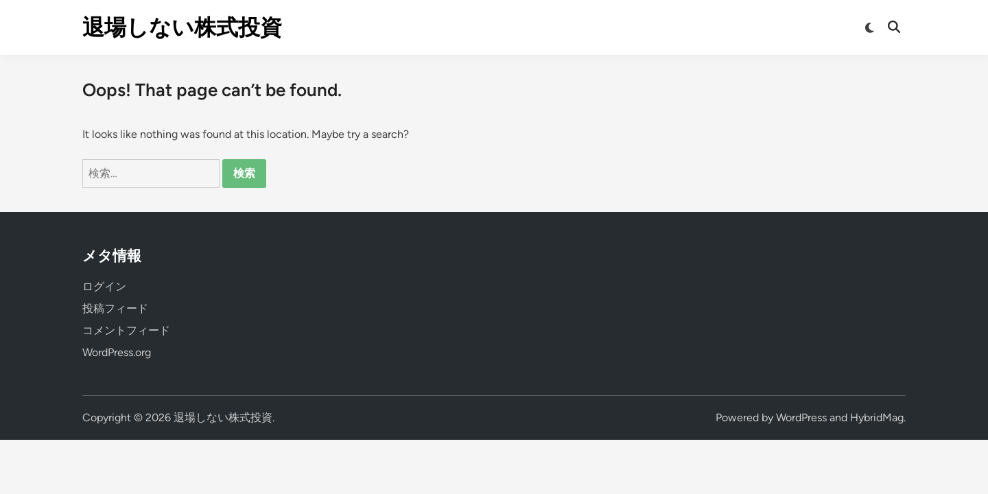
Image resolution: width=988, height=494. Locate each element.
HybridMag (877, 417)
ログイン (104, 286)
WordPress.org (116, 352)
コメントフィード (126, 330)
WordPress (801, 417)
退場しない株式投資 (182, 27)
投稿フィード (115, 308)
